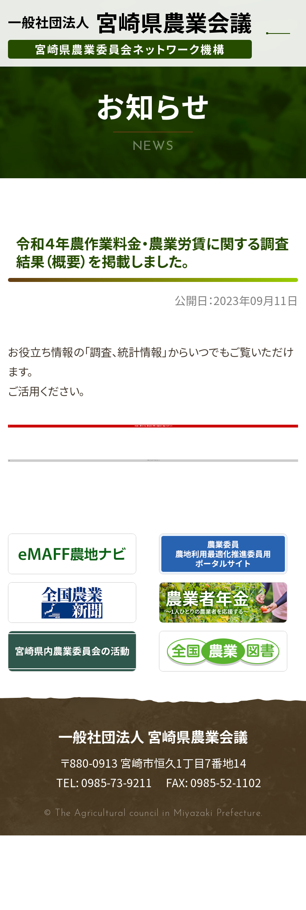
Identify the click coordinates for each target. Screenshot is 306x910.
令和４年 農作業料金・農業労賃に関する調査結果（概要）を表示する (156, 448)
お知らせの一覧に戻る (157, 520)
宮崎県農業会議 (130, 22)
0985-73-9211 (116, 857)
